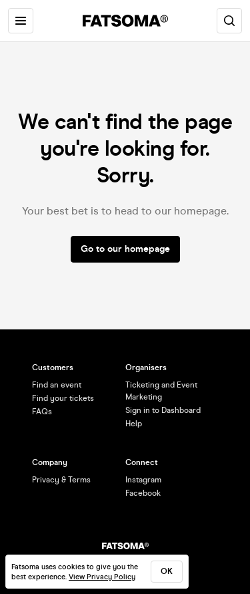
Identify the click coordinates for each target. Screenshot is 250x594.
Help (133, 423)
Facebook (143, 493)
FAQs (42, 411)
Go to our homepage (125, 249)
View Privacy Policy (102, 577)
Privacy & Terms (61, 479)
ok (167, 571)
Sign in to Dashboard (163, 410)
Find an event (56, 385)
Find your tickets (63, 398)
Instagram (143, 479)
